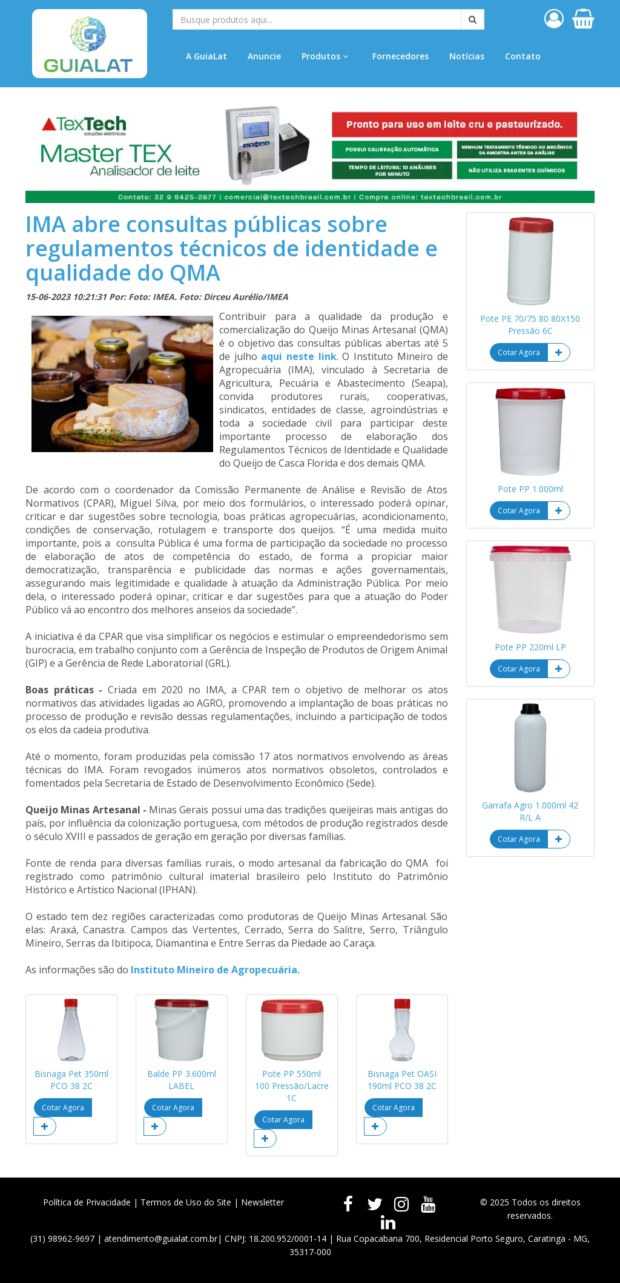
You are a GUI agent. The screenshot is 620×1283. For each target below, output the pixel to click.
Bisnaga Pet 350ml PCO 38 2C (71, 1079)
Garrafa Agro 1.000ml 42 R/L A (530, 811)
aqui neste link (298, 356)
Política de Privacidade (87, 1202)
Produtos (325, 56)
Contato (523, 56)
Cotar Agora (63, 1107)
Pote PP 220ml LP (530, 647)
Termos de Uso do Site (185, 1202)
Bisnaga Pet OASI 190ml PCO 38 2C (402, 1079)
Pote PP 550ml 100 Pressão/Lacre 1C (292, 1086)
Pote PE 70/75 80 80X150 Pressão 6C (530, 324)
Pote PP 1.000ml (530, 489)
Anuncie (264, 56)
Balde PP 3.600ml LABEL (181, 1079)
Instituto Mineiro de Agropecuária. (215, 969)
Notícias (466, 56)
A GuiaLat (206, 56)
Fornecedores (400, 56)
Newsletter (262, 1202)
